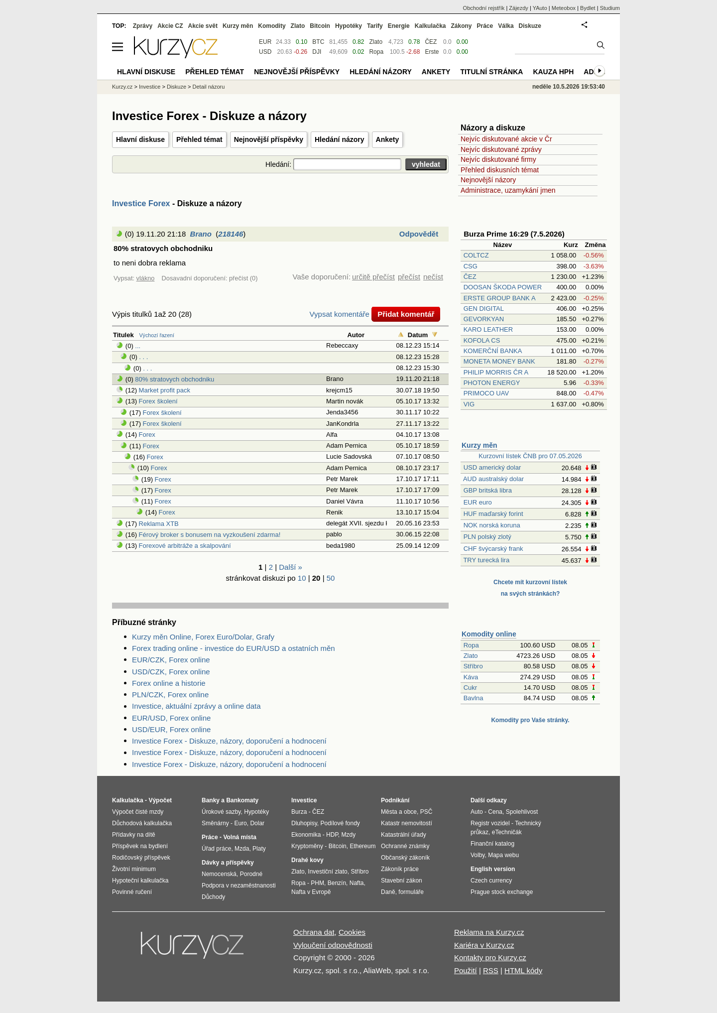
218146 (230, 234)
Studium (610, 8)
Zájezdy (518, 8)
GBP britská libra (488, 490)
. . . (143, 357)
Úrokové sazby (221, 811)
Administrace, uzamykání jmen (508, 190)
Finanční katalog (492, 843)
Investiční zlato (327, 871)
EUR (265, 41)
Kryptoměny (307, 846)
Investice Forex (141, 203)
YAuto (540, 8)
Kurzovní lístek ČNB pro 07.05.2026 (530, 456)
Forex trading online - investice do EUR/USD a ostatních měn (233, 648)
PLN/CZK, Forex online (170, 694)
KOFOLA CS (482, 340)
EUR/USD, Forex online (171, 718)
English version (493, 869)
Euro (240, 823)
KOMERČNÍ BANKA (493, 351)
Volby (477, 855)
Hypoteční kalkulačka (140, 880)
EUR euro (478, 502)
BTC (318, 41)
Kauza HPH (553, 72)
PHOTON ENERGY (492, 382)
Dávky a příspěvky (228, 862)
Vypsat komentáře (339, 314)
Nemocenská (219, 874)
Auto (477, 811)
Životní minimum (134, 869)
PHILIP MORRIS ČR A (496, 372)
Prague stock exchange (502, 891)
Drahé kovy (307, 860)
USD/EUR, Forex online (171, 729)
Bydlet (588, 8)
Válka (505, 25)
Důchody (213, 896)
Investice (149, 87)
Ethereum (362, 846)
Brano (201, 234)
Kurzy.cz (122, 87)
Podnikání (395, 800)
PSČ (426, 811)
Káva (471, 677)
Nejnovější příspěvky (268, 139)
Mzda (242, 848)
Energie (399, 25)
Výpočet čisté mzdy (137, 811)
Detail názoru (209, 87)
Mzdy (349, 834)
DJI (316, 51)
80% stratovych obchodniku (174, 379)
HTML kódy (523, 970)
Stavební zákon (401, 880)
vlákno (145, 278)
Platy (259, 848)
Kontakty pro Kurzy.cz (490, 957)
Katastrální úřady (403, 834)
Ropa (471, 645)
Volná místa (239, 837)
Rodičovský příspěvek (141, 857)
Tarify (375, 25)
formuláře (411, 891)
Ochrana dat (314, 932)
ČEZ (470, 276)
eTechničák (507, 832)
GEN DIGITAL (484, 308)
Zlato (471, 655)
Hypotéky (348, 25)
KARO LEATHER (488, 329)
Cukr (470, 687)
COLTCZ (476, 255)
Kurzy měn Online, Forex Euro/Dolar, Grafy (203, 637)
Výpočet (160, 800)
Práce (485, 25)
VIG (469, 404)
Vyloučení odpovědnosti (332, 945)
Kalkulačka (430, 25)
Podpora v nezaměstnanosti (239, 885)
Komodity (271, 25)
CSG (471, 266)
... (137, 346)
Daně (388, 891)
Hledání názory (339, 139)
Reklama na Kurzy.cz (489, 932)
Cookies (352, 932)
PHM (317, 883)
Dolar (257, 823)
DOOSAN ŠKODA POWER (503, 287)
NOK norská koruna (492, 525)
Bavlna (473, 698)
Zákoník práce (400, 869)
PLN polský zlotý (487, 536)
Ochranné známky (405, 846)
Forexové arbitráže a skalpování (185, 545)
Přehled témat (199, 139)
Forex (147, 434)
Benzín (337, 883)
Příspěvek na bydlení (140, 846)
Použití (465, 970)
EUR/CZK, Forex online (171, 659)
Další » (290, 567)
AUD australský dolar (493, 479)
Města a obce (399, 811)
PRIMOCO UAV (486, 393)
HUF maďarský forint (493, 513)
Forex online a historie (169, 683)
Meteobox (564, 8)
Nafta (357, 883)
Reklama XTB (159, 523)
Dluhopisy (304, 823)
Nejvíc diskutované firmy (498, 159)
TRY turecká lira (486, 560)
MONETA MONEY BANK (499, 361)
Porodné (251, 874)
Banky (211, 800)
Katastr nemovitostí (406, 823)
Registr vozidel (490, 823)
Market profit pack (164, 390)
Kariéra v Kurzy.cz (484, 945)
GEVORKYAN (484, 319)
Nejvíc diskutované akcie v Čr (506, 139)
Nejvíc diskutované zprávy (501, 149)
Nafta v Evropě (311, 891)
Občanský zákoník (405, 857)
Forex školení (158, 401)
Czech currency (491, 880)
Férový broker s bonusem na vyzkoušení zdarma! (210, 534)
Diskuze (530, 25)
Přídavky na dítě (133, 834)
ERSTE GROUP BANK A (499, 298)
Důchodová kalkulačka (142, 823)
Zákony (461, 25)
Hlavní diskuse (140, 139)
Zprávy (142, 25)
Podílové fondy (339, 823)
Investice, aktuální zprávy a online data (196, 706)
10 (302, 578)
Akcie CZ (170, 25)
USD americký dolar (492, 467)
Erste (432, 51)
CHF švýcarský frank (493, 548)
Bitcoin (320, 25)
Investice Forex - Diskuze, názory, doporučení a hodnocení (229, 741)
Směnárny (215, 823)
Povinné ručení (132, 891)
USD (265, 51)
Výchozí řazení (156, 335)
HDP (332, 834)
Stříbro (473, 666)
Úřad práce (216, 848)
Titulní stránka (491, 72)
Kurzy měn (479, 445)
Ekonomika (306, 834)
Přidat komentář (405, 314)
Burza (299, 811)
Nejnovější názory (488, 180)
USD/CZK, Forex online (171, 671)
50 (331, 578)
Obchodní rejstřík (484, 8)
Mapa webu (503, 855)
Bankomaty (242, 800)
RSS (490, 970)
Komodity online (489, 634)
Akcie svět (203, 25)
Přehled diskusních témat (500, 170)
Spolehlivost (522, 811)
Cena (495, 811)
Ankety (387, 139)
